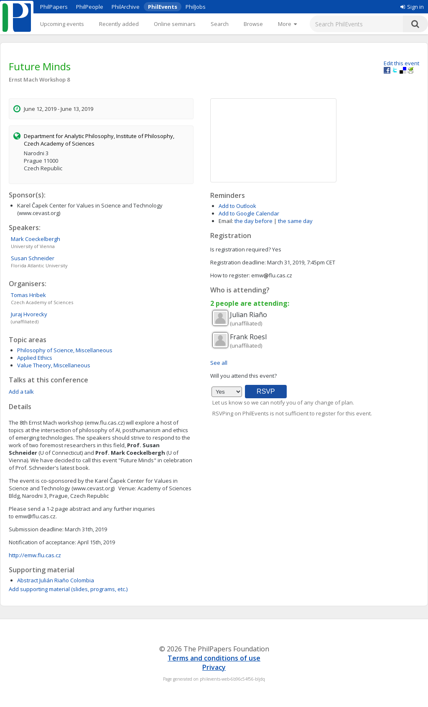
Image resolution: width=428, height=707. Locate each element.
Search (220, 24)
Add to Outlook (237, 206)
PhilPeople (89, 6)
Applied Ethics (34, 357)
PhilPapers (54, 6)
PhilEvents (162, 6)
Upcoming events (62, 24)
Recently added (119, 24)
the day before (253, 221)
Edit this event (401, 63)
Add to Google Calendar (249, 213)
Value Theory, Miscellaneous (53, 365)
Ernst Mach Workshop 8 (39, 79)
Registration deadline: (238, 262)
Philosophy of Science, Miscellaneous (64, 350)
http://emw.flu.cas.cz (35, 555)
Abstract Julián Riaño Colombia (55, 580)
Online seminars (175, 24)
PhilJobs (196, 6)
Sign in (412, 6)
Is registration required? (240, 249)
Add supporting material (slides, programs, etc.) (68, 589)
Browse (253, 24)
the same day (295, 221)
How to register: (230, 275)
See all (218, 362)
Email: (226, 221)
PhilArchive (126, 6)
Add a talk (21, 391)
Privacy (214, 667)
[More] (287, 24)
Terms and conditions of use (214, 658)
